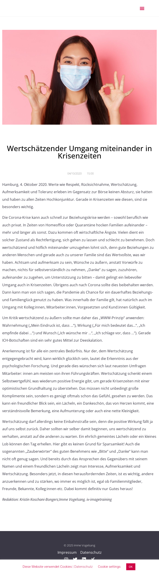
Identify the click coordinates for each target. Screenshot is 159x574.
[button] (142, 8)
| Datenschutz (83, 567)
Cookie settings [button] (109, 567)
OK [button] (131, 566)
